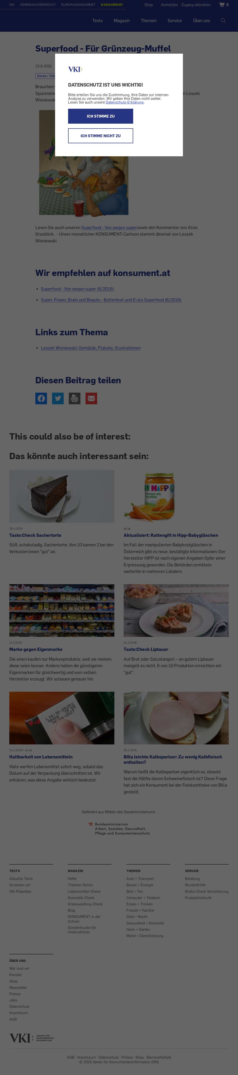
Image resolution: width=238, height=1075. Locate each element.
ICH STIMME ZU (101, 116)
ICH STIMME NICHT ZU (101, 135)
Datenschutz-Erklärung (125, 102)
